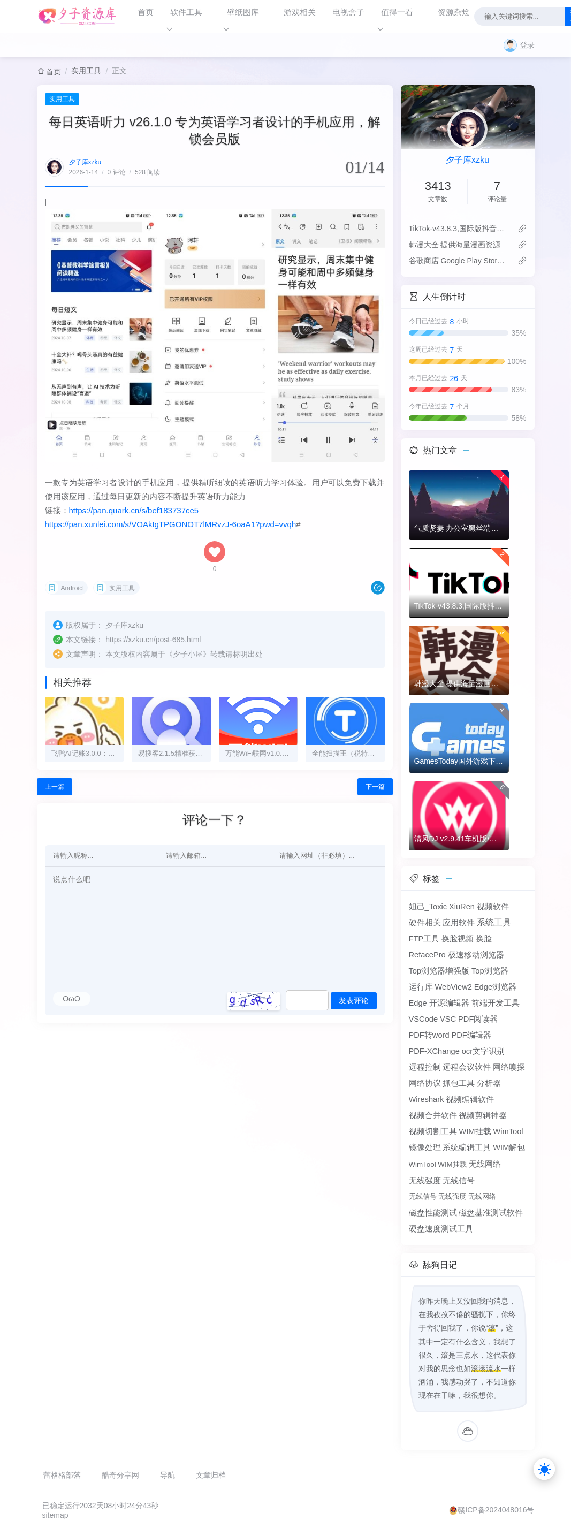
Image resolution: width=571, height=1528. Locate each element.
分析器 (489, 1083)
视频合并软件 (433, 1115)
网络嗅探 (509, 1067)
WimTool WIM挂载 (438, 1164)
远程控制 (425, 1067)
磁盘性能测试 (433, 1212)
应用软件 (459, 922)
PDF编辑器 (471, 1035)
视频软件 (493, 906)
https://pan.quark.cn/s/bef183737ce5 (134, 510)
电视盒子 (348, 12)
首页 (146, 12)
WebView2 (453, 987)
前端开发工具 (495, 1003)
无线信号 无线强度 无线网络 (452, 1196)
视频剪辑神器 (483, 1115)
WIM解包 (509, 1147)
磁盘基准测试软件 (491, 1212)
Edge (418, 1003)
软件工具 (186, 12)
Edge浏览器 (495, 987)
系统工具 (494, 922)
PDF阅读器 (478, 1019)
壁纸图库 (243, 12)
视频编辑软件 (470, 1099)
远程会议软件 (467, 1067)
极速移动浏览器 (476, 955)
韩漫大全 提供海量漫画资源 (455, 244)
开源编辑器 (449, 1003)
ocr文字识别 (483, 1051)
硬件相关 (425, 922)
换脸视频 (457, 938)
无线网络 (485, 1164)
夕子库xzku (85, 162)
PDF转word (429, 1035)
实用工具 (86, 70)
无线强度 (425, 1180)
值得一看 (397, 12)
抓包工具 (459, 1083)
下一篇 (375, 786)
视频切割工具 (433, 1131)
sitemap (55, 1515)
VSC (448, 1019)
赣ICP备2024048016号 (496, 1510)
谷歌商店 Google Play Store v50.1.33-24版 (459, 260)
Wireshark (426, 1099)
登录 (527, 45)
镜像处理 (425, 1147)
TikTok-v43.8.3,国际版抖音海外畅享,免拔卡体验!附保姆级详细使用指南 (459, 228)
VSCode (423, 1019)
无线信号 (459, 1180)
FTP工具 (424, 938)
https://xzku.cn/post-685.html (153, 639)
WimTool (508, 1131)
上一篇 (54, 786)
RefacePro (427, 955)
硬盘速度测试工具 (441, 1229)
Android (72, 588)
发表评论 (354, 1000)
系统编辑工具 (467, 1147)
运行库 (421, 987)
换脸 (484, 938)
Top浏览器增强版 (439, 971)
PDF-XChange (434, 1051)
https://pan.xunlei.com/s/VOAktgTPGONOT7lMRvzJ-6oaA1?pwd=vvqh (170, 524)
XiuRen (462, 906)
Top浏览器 (489, 971)
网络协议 (425, 1083)
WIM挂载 (475, 1131)
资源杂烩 (454, 12)
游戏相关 (300, 12)
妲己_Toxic (428, 906)
